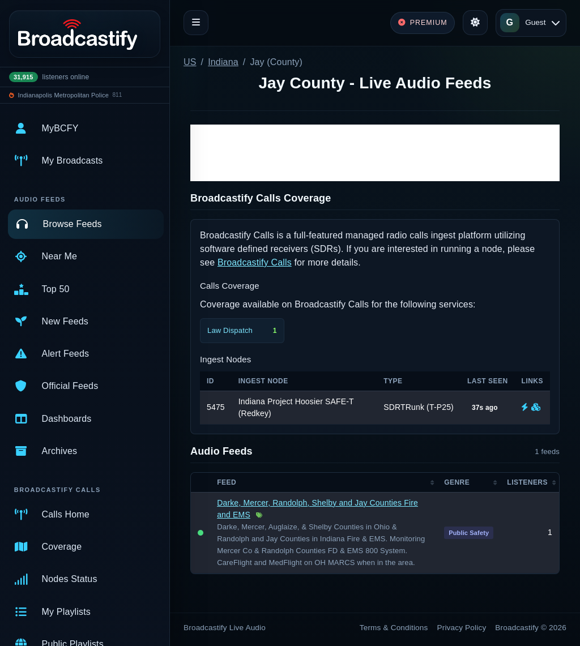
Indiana (223, 62)
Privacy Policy (462, 627)
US (190, 62)
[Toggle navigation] (196, 22)
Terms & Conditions (394, 627)
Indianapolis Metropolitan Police (63, 95)
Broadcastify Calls (255, 262)
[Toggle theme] (475, 22)
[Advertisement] (375, 153)
